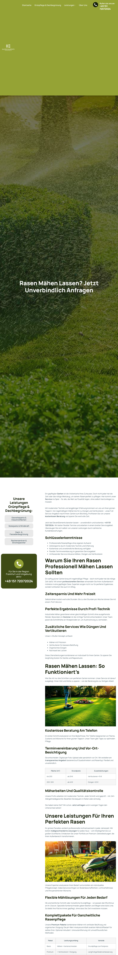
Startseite (26, 5)
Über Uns (83, 5)
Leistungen (70, 5)
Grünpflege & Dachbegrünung (47, 5)
